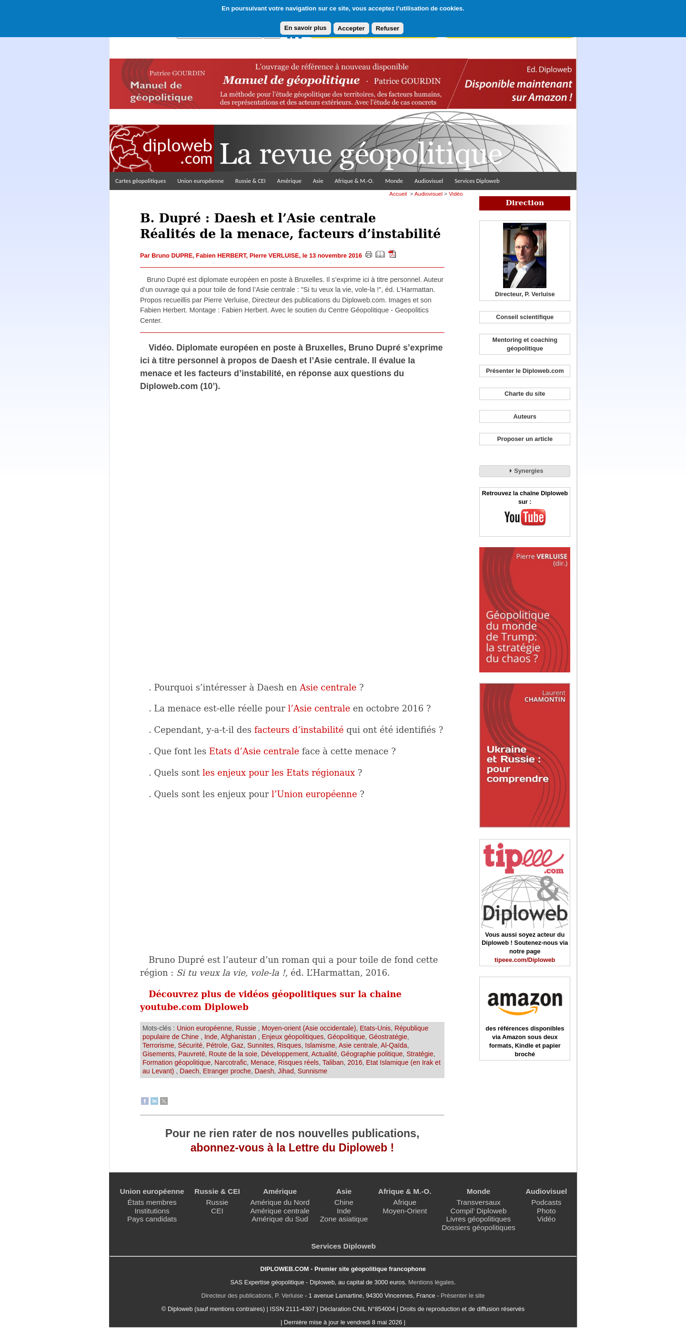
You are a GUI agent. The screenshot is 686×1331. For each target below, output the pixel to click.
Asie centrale (328, 687)
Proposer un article (525, 438)
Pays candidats (152, 1219)
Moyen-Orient (405, 1211)
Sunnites (260, 1045)
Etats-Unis (375, 1028)
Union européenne (200, 180)
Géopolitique (346, 1037)
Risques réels (298, 1062)
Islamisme (320, 1045)
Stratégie (419, 1054)
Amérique (289, 180)
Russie (247, 1028)
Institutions (151, 1211)
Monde (394, 180)
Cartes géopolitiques (140, 180)
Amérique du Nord (280, 1202)
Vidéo (456, 194)
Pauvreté (191, 1054)
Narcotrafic (230, 1062)
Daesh (264, 1071)
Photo (546, 1211)
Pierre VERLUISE (274, 255)
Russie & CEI (250, 180)
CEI (217, 1211)
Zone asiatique (344, 1219)
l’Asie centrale (319, 708)
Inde (210, 1037)
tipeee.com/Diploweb (524, 959)
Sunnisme (313, 1071)
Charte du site (524, 393)
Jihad (286, 1071)
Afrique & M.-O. (354, 180)
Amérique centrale (280, 1211)
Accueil (398, 194)
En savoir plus (305, 27)
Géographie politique (372, 1054)
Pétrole (217, 1045)
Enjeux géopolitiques (292, 1037)
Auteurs (525, 416)
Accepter (351, 28)
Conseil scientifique (525, 316)
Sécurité (190, 1045)
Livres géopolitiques (478, 1219)
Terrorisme (158, 1045)
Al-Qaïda (394, 1045)
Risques (289, 1045)
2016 (354, 1062)
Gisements (158, 1054)
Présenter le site (462, 1295)
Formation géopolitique (176, 1062)
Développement (284, 1054)
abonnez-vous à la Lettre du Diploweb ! (292, 1147)
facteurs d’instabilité (299, 730)
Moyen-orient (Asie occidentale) (309, 1028)
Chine (343, 1202)
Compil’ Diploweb (478, 1211)
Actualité (324, 1054)
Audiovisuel (428, 180)
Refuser (388, 28)
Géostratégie (388, 1037)
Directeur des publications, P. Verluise (252, 1295)
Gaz (237, 1045)
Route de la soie (233, 1054)
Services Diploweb (477, 180)
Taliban (333, 1062)
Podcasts (546, 1202)
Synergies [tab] (524, 470)
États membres (151, 1202)
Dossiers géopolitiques (478, 1227)
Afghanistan (239, 1037)
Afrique (404, 1202)
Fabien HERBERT (221, 255)
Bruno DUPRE (171, 255)
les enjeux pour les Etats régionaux (278, 773)
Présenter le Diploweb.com (525, 370)
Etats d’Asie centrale (254, 751)
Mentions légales (431, 1282)
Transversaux (478, 1202)
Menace (262, 1062)
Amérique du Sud (280, 1219)
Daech (189, 1071)
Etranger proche (227, 1071)
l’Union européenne (314, 794)
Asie (318, 180)
